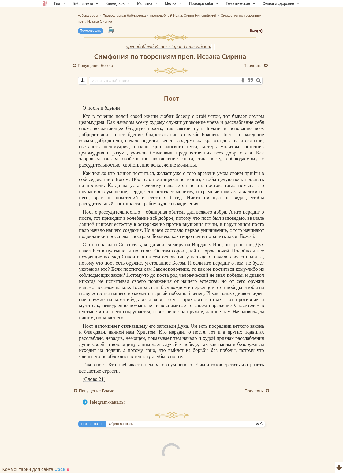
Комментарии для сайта (35, 469)
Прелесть (253, 65)
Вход (256, 30)
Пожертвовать (90, 31)
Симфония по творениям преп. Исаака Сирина (170, 56)
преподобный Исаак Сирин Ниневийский (168, 46)
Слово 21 (94, 379)
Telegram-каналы (107, 402)
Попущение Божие (95, 65)
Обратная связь (121, 424)
